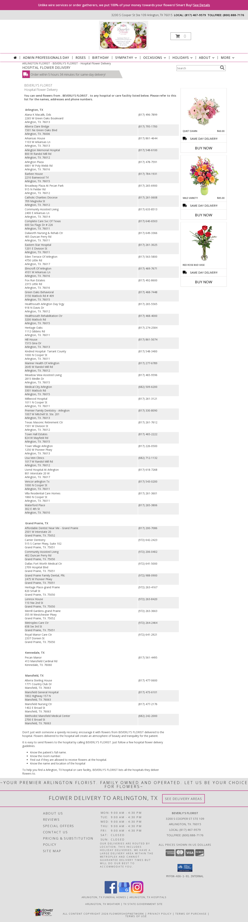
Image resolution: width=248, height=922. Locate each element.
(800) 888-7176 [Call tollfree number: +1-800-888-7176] (233, 15)
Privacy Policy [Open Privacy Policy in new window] (160, 913)
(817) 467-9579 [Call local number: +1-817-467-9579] (195, 15)
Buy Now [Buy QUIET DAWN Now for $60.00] (203, 148)
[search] (222, 67)
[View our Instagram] (137, 892)
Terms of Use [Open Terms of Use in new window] (136, 916)
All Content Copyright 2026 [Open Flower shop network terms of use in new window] (85, 913)
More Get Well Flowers (198, 85)
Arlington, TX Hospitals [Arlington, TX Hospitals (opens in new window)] (147, 897)
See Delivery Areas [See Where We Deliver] (183, 798)
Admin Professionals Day (46, 57)
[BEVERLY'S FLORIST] (123, 35)
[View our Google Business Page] (124, 892)
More (228, 57)
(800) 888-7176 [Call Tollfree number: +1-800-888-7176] (192, 835)
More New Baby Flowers (198, 293)
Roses (81, 57)
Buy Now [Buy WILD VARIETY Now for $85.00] (203, 215)
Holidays (182, 57)
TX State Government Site (143, 904)
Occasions (155, 57)
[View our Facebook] (111, 892)
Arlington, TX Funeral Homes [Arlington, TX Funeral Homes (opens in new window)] (104, 897)
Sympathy (126, 57)
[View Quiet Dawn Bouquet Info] (204, 109)
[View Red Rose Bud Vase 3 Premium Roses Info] (204, 243)
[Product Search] (197, 68)
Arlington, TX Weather (102, 904)
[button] (180, 36)
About (207, 57)
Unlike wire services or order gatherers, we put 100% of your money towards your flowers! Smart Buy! (124, 5)
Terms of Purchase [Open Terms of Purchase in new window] (191, 913)
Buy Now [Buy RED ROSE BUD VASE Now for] (203, 281)
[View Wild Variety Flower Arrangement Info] (204, 176)
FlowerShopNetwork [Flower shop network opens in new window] (126, 913)
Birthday (100, 57)
